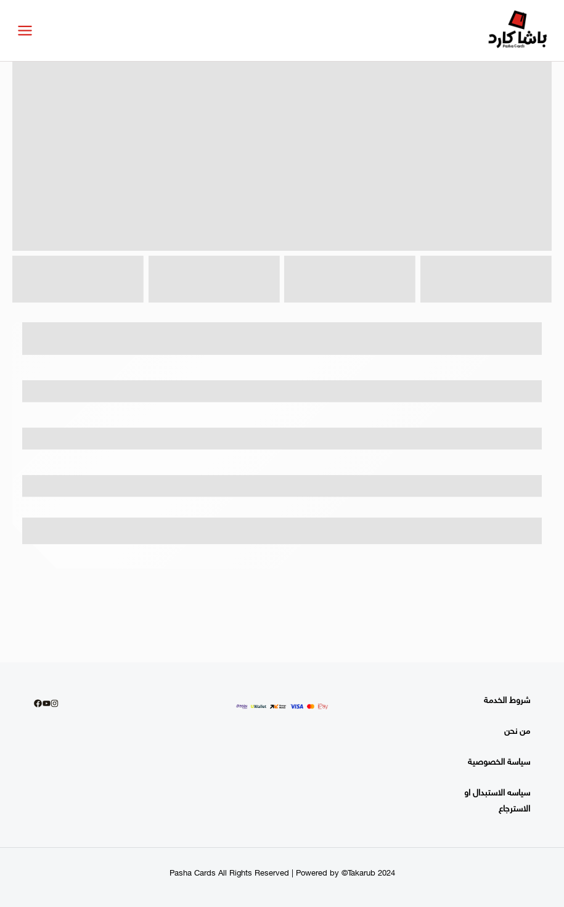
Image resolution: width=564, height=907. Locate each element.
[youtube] (47, 703)
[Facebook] (38, 703)
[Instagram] (55, 703)
